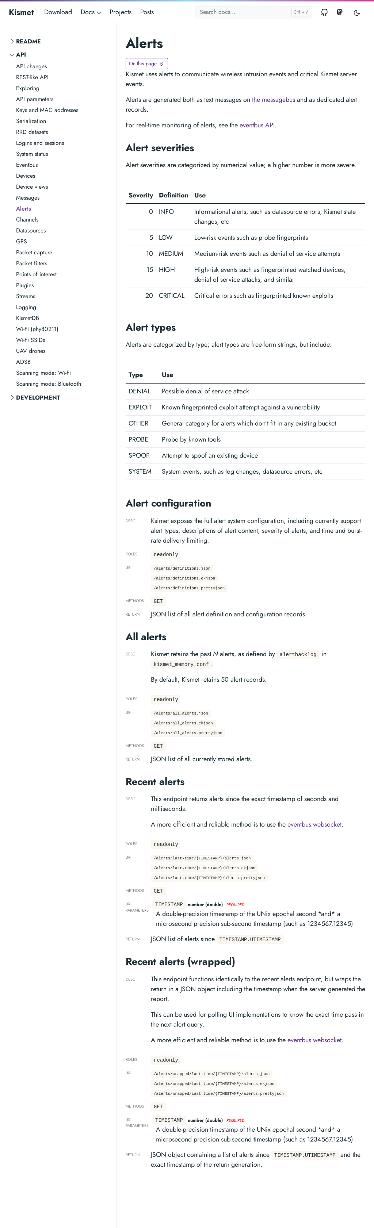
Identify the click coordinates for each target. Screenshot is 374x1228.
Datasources (31, 230)
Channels (27, 219)
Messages (27, 197)
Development (38, 397)
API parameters (34, 99)
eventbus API (257, 125)
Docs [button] (92, 12)
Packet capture (34, 252)
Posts (147, 12)
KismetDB (27, 318)
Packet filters (31, 263)
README (28, 41)
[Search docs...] (253, 12)
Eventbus (27, 165)
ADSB (23, 362)
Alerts (23, 208)
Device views (32, 186)
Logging (26, 307)
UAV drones (30, 351)
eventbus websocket (314, 824)
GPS (21, 241)
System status (32, 154)
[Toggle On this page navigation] (147, 63)
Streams (25, 296)
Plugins (25, 285)
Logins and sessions (40, 143)
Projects (120, 12)
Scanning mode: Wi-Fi (43, 373)
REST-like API (32, 77)
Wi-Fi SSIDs (30, 340)
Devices (25, 176)
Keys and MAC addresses (47, 110)
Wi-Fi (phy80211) (37, 329)
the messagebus (273, 99)
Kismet (21, 12)
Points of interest (36, 274)
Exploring (27, 88)
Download (58, 12)
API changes (31, 66)
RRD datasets (32, 132)
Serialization (31, 121)
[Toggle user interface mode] (357, 12)
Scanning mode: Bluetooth (48, 384)
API (21, 54)
